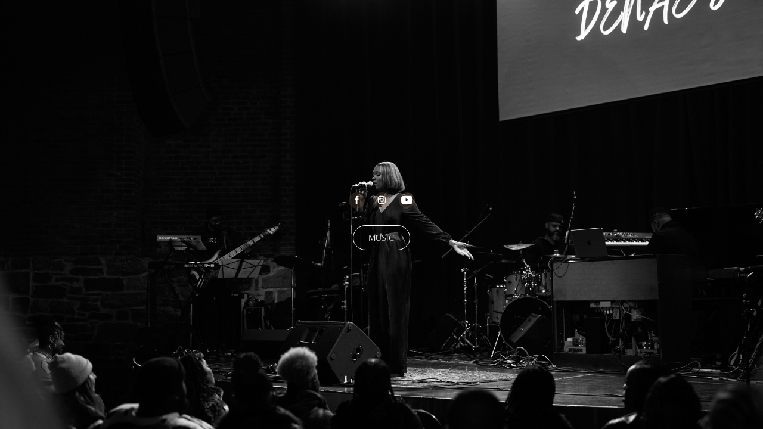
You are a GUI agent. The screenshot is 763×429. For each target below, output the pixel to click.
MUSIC (381, 237)
